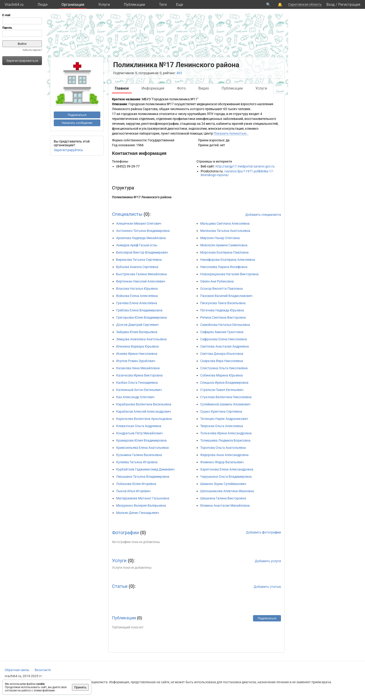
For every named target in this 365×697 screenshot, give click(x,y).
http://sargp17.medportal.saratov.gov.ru (245, 166)
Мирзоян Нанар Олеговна (220, 238)
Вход (330, 4)
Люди (42, 4)
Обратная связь (17, 670)
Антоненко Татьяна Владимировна (143, 231)
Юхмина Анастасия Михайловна (225, 505)
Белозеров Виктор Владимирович (142, 252)
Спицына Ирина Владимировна (224, 382)
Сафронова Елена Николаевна (223, 339)
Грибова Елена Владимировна (139, 310)
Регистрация (349, 4)
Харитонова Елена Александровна (226, 469)
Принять (80, 687)
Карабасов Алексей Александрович (143, 411)
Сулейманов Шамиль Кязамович (225, 404)
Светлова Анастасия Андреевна (224, 346)
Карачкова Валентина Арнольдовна (144, 419)
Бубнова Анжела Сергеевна (137, 267)
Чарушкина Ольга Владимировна (226, 476)
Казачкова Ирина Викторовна (139, 375)
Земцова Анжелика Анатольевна (141, 339)
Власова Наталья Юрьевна (137, 288)
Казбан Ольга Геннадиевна (137, 382)
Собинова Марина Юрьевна (221, 375)
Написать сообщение (77, 123)
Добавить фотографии (263, 532)
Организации (72, 4)
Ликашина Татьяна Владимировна (142, 476)
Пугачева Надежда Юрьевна (222, 310)
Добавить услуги (268, 561)
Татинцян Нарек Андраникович (224, 419)
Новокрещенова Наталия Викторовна (229, 274)
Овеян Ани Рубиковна (217, 281)
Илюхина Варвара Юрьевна (137, 346)
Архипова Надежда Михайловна (141, 238)
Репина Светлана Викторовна (223, 317)
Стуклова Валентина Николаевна (226, 397)
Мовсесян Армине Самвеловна (223, 245)
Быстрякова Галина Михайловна (141, 274)
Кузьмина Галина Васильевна (139, 455)
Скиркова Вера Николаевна (221, 361)
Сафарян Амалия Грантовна (221, 332)
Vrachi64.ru (14, 4)
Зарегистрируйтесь (68, 150)
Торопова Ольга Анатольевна (223, 448)
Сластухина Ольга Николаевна (224, 368)
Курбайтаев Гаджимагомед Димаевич (145, 469)
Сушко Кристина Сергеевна (221, 411)
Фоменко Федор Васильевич (222, 462)
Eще (179, 4)
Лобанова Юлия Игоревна (136, 484)
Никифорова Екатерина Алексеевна (227, 259)
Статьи (120, 586)
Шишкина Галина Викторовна (223, 498)
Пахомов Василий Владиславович (226, 296)
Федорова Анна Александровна (224, 455)
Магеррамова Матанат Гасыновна (142, 498)
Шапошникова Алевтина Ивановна (227, 491)
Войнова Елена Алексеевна (137, 296)
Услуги (104, 4)
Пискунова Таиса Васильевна (223, 303)
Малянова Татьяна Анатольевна (225, 231)
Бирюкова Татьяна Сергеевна (139, 259)
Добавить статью (267, 587)
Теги (163, 4)
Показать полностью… (231, 133)
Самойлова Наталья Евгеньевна (225, 325)
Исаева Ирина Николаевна (136, 353)
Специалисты (127, 214)
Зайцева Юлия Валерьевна (136, 332)
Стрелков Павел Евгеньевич (221, 390)
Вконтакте (43, 670)
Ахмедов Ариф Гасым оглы (136, 245)
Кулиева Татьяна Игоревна (137, 462)
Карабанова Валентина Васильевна (143, 404)
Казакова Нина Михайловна (138, 368)
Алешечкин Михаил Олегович (138, 223)
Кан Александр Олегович (135, 397)
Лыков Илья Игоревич (133, 491)
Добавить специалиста (263, 214)
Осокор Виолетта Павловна (221, 288)
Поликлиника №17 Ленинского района (142, 197)
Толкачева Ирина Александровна (226, 433)
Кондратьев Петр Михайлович (139, 433)
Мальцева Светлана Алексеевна (225, 223)
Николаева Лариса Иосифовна (223, 267)
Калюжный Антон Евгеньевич (139, 390)
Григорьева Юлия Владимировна (141, 317)
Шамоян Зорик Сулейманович (223, 484)
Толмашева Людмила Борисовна (225, 440)
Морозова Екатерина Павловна (224, 252)
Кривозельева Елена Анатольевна (142, 448)
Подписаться (77, 115)
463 (179, 73)
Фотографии (125, 532)
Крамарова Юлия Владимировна (141, 440)
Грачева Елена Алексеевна (136, 303)
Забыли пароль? (32, 50)
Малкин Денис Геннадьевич (137, 513)
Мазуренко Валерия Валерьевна (141, 505)
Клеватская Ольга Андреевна (138, 426)
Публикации (134, 4)
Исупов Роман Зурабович (135, 361)
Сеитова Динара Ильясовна (221, 353)
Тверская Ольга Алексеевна (221, 426)
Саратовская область (305, 4)
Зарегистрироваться (22, 61)
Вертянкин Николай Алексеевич (140, 281)
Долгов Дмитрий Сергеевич (137, 325)
